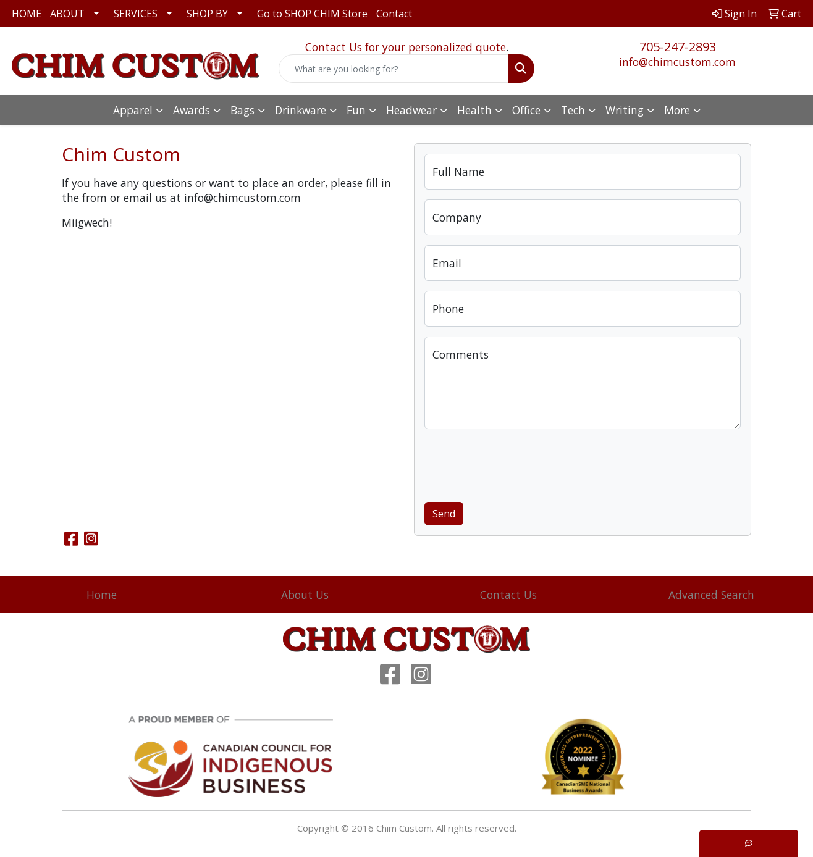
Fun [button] (356, 109)
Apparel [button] (133, 109)
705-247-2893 (677, 46)
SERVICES (136, 13)
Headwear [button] (411, 109)
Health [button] (474, 109)
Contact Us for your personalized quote (405, 47)
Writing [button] (624, 109)
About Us (305, 594)
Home (101, 594)
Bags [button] (242, 109)
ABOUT (67, 13)
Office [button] (526, 109)
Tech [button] (573, 109)
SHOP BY (207, 13)
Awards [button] (191, 109)
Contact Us (508, 594)
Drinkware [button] (300, 109)
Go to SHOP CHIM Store (312, 13)
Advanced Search (711, 594)
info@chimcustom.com (677, 61)
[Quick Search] (394, 68)
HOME (26, 13)
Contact (394, 13)
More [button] (677, 109)
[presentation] (518, 463)
